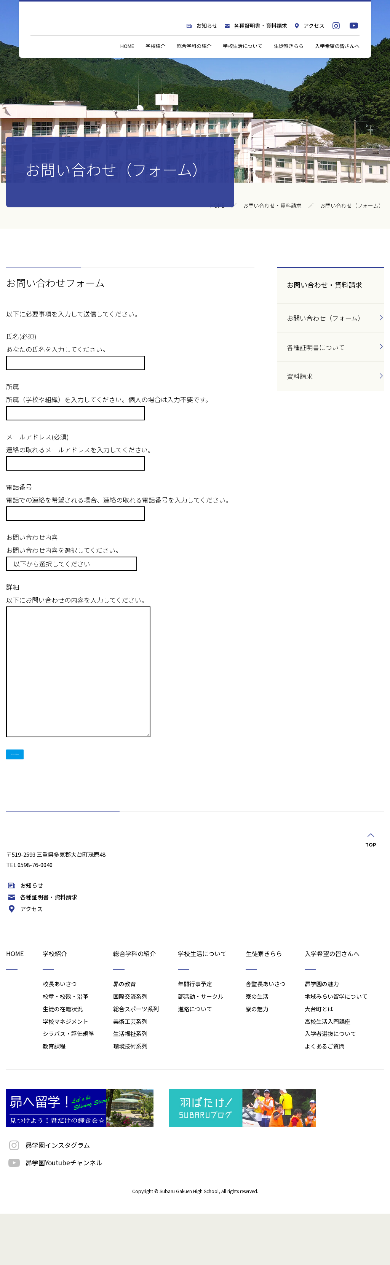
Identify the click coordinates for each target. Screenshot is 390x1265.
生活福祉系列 (130, 1085)
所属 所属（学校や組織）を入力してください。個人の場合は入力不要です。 (109, 399)
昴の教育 (124, 1035)
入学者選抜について (330, 1085)
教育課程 (54, 1097)
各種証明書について (316, 347)
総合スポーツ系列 (136, 1060)
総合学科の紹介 (194, 66)
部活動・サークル (201, 1048)
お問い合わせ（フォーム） (325, 318)
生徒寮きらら (289, 66)
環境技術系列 (130, 1097)
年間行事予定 (195, 1035)
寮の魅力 (257, 1060)
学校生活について (242, 66)
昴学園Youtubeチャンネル (54, 1214)
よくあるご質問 (325, 1097)
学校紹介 (155, 66)
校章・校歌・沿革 (65, 1048)
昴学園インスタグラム (48, 1196)
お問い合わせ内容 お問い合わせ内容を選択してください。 (71, 550)
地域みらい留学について (336, 1048)
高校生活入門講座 (327, 1073)
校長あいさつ (60, 1035)
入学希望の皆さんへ (337, 66)
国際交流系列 (130, 1048)
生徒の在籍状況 (63, 1060)
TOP (370, 842)
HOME (127, 66)
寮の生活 (257, 1048)
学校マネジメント (65, 1073)
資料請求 (300, 376)
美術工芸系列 (130, 1073)
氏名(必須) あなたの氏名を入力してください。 (75, 349)
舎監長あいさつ (266, 1035)
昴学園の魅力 (322, 1035)
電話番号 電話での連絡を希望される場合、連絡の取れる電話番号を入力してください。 (119, 499)
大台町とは (319, 1060)
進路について (195, 1060)
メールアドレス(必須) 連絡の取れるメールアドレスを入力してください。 (80, 449)
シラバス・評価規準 (68, 1085)
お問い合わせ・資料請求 (272, 205)
